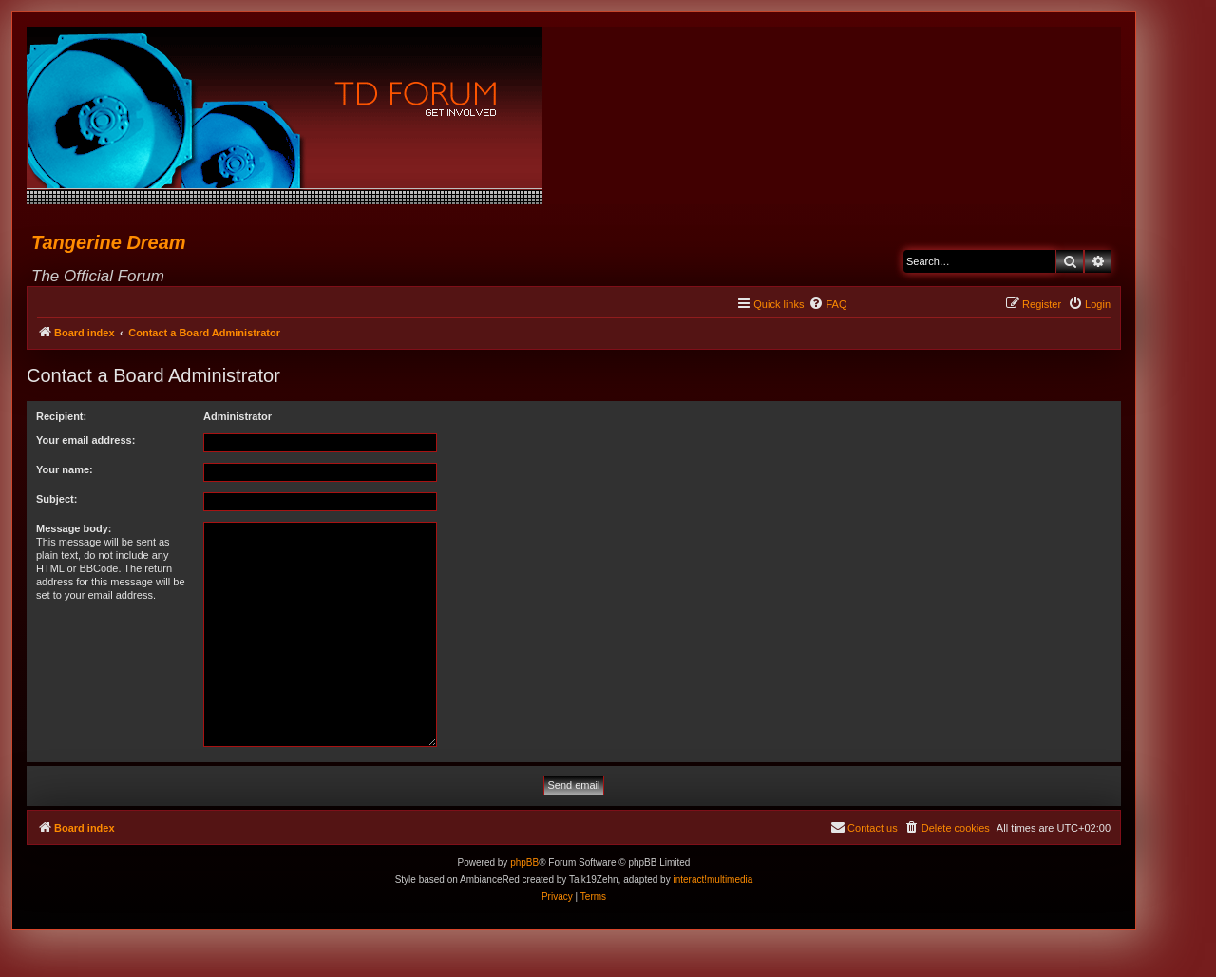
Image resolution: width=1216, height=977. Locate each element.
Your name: (64, 469)
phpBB (524, 862)
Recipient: (61, 416)
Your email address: (85, 440)
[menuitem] (827, 304)
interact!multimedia (712, 879)
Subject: (56, 499)
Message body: (73, 528)
